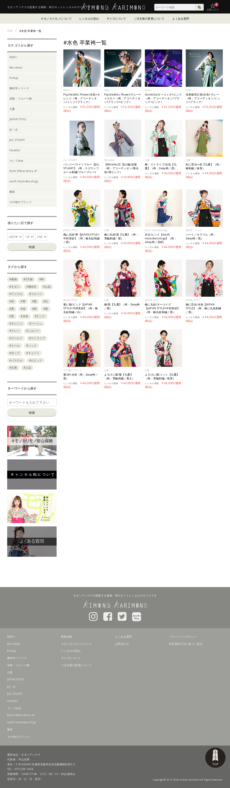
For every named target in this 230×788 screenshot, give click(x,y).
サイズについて (116, 18)
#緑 (23, 309)
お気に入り (213, 9)
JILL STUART (17, 140)
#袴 (41, 279)
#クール (14, 345)
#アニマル (15, 294)
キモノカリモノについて (56, 18)
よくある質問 (180, 18)
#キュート (32, 353)
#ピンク (40, 316)
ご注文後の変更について (149, 18)
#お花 (47, 287)
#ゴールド (15, 338)
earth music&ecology (23, 181)
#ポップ (14, 353)
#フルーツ (35, 294)
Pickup (13, 78)
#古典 (13, 368)
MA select (15, 67)
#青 (23, 301)
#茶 (11, 316)
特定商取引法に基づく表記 (185, 644)
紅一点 (13, 129)
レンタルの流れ (89, 18)
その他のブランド (20, 202)
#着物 (13, 279)
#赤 (11, 301)
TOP (215, 758)
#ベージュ (35, 323)
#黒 (11, 309)
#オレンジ (15, 323)
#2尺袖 (28, 279)
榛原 (12, 192)
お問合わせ (122, 644)
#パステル (15, 360)
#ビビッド (35, 360)
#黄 (34, 301)
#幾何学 (31, 287)
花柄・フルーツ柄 (20, 98)
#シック (31, 345)
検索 (32, 247)
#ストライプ (37, 338)
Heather (14, 150)
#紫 (45, 309)
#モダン (14, 287)
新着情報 (66, 637)
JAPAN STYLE (17, 119)
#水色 (24, 316)
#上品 (27, 368)
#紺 (34, 309)
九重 (12, 109)
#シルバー (32, 331)
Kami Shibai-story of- (23, 171)
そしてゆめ (16, 160)
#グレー (14, 331)
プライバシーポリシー (183, 637)
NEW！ (13, 57)
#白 (45, 301)
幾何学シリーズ (19, 88)
